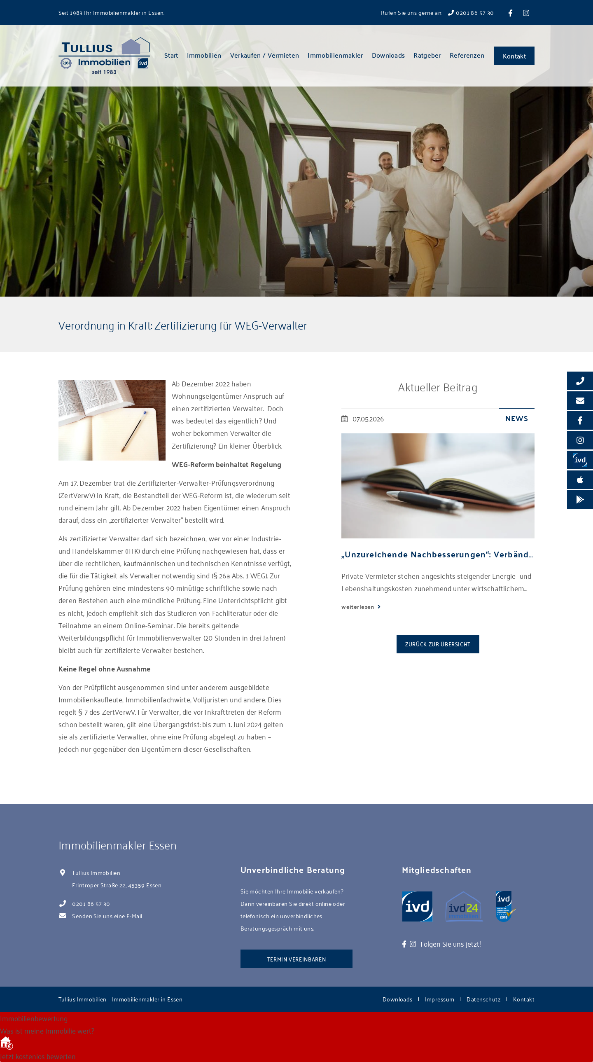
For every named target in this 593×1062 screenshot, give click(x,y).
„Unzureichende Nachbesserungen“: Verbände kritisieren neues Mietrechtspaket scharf (438, 553)
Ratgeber (427, 55)
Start (171, 55)
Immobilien (204, 55)
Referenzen (467, 55)
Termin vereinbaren (296, 959)
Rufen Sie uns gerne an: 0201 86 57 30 (437, 12)
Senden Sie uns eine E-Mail (107, 915)
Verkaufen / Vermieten (264, 55)
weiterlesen (358, 606)
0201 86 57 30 (91, 903)
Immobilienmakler (335, 55)
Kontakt (514, 55)
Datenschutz (484, 999)
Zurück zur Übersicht (438, 644)
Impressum (440, 999)
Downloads (388, 55)
